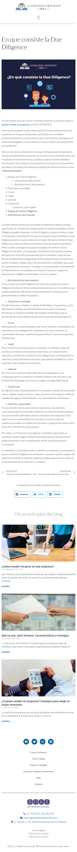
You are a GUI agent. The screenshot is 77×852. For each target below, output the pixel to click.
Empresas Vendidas (38, 765)
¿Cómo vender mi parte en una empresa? (28, 566)
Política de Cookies (38, 836)
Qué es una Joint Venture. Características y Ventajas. (35, 635)
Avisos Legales (38, 830)
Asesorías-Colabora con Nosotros (38, 771)
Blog (39, 777)
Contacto (38, 784)
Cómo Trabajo (38, 758)
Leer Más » (6, 586)
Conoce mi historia (38, 752)
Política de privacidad (38, 833)
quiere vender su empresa (15, 124)
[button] (38, 17)
